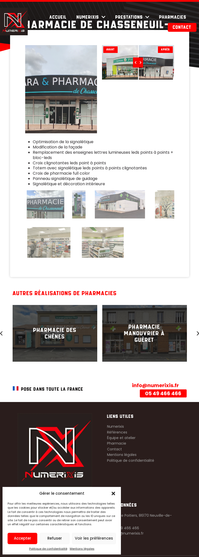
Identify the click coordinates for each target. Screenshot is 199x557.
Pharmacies (172, 17)
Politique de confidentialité (48, 549)
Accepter (22, 538)
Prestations (132, 17)
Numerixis (91, 17)
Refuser (54, 538)
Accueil (58, 17)
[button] (113, 493)
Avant (110, 49)
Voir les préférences (94, 538)
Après (162, 49)
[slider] (137, 62)
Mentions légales (82, 549)
